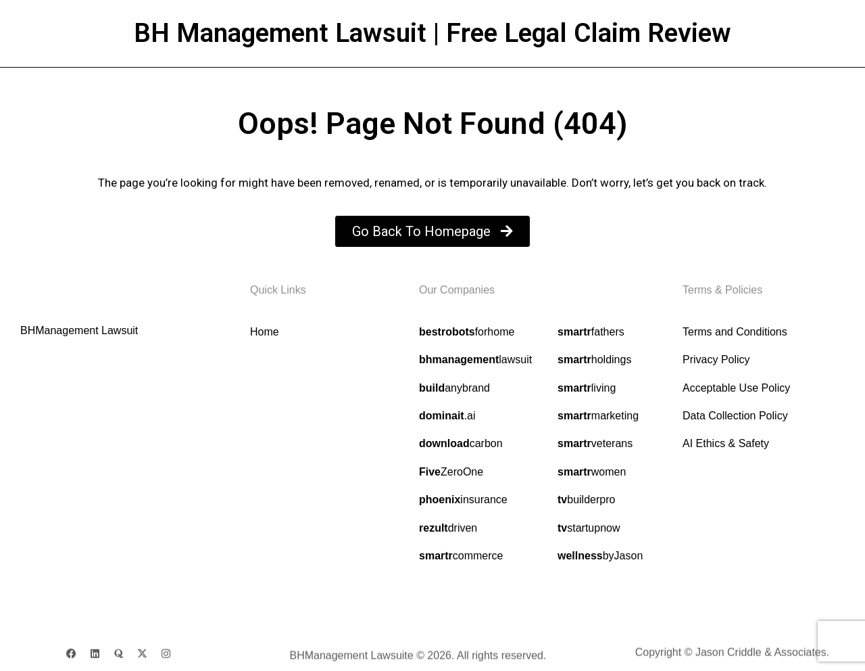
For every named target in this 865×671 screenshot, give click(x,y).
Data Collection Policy (735, 415)
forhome (466, 332)
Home (264, 332)
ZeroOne (451, 472)
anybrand (454, 388)
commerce (461, 555)
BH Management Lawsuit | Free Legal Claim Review (432, 33)
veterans (595, 444)
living (587, 388)
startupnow (589, 528)
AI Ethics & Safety (726, 443)
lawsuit (475, 359)
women (592, 472)
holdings (594, 359)
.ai (447, 415)
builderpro (586, 499)
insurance (463, 499)
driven (448, 528)
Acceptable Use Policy (736, 388)
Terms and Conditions (735, 332)
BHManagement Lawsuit (79, 330)
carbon (461, 443)
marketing (598, 415)
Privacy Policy (716, 359)
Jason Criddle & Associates (760, 656)
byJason (600, 555)
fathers (591, 332)
